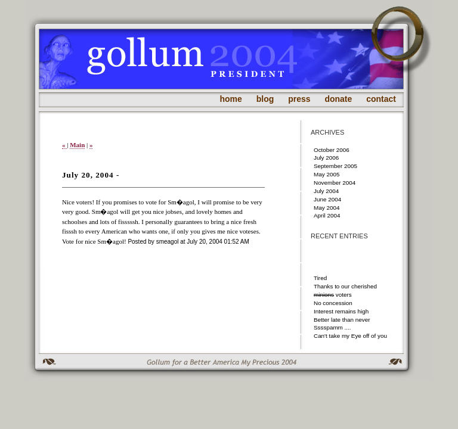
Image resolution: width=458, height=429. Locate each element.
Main (77, 144)
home (231, 99)
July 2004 (326, 191)
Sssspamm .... (332, 327)
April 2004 (327, 215)
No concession (333, 303)
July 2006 (326, 157)
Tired (320, 278)
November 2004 (334, 182)
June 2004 (327, 199)
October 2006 (331, 150)
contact (381, 99)
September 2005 (335, 166)
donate (338, 99)
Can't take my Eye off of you (350, 335)
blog (265, 99)
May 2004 (326, 207)
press (299, 99)
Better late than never (342, 319)
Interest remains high (341, 311)
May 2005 (326, 174)
